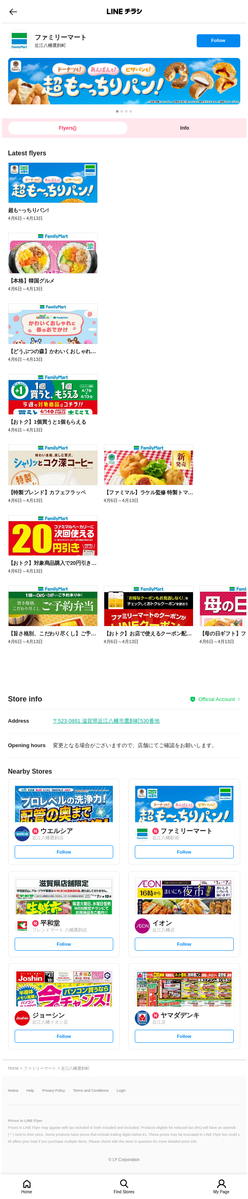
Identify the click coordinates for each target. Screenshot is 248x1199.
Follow (218, 42)
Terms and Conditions (91, 1091)
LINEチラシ (124, 11)
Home (26, 1192)
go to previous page (13, 11)
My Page (221, 1192)
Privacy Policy (53, 1091)
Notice (13, 1091)
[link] (19, 40)
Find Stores (124, 1192)
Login (121, 1091)
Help (30, 1091)
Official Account (216, 699)
